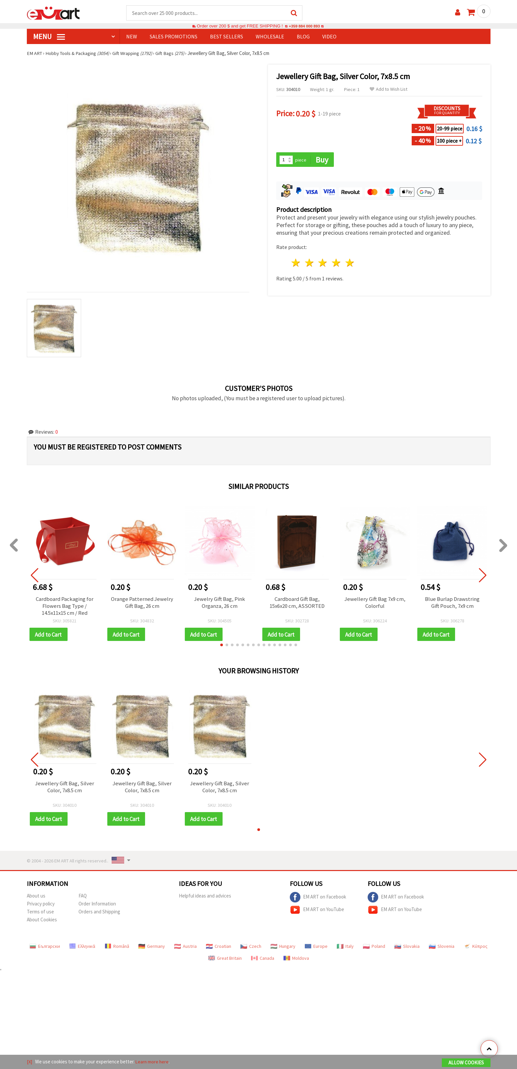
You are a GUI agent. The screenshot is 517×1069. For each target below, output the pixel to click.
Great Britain (225, 960)
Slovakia (407, 948)
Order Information (97, 906)
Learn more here (153, 1062)
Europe (316, 948)
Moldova (296, 960)
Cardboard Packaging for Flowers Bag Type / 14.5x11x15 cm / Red (64, 607)
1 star (296, 263)
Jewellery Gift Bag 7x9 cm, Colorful (375, 603)
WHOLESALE (270, 36)
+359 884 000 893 (304, 26)
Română (117, 948)
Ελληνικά (82, 948)
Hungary (283, 948)
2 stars (309, 263)
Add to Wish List (388, 89)
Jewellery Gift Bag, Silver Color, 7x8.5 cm (64, 789)
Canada (262, 960)
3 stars (323, 263)
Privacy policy (41, 906)
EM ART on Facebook (318, 899)
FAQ (82, 898)
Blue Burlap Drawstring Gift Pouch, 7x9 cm (452, 603)
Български (44, 948)
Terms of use (40, 914)
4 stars (336, 263)
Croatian (218, 948)
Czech (250, 948)
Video (329, 36)
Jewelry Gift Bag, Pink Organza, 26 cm (219, 603)
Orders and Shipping (99, 914)
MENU (49, 36)
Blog (303, 36)
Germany (151, 948)
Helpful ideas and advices (205, 898)
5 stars (350, 263)
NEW (131, 36)
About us (36, 898)
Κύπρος (476, 948)
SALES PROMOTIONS (173, 36)
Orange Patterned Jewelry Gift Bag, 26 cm (142, 603)
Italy (345, 948)
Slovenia (441, 948)
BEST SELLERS (226, 36)
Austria (185, 948)
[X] (29, 1062)
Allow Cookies (466, 1063)
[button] (221, 647)
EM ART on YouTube (317, 912)
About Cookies (42, 922)
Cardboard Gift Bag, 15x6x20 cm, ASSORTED (297, 603)
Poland (374, 948)
